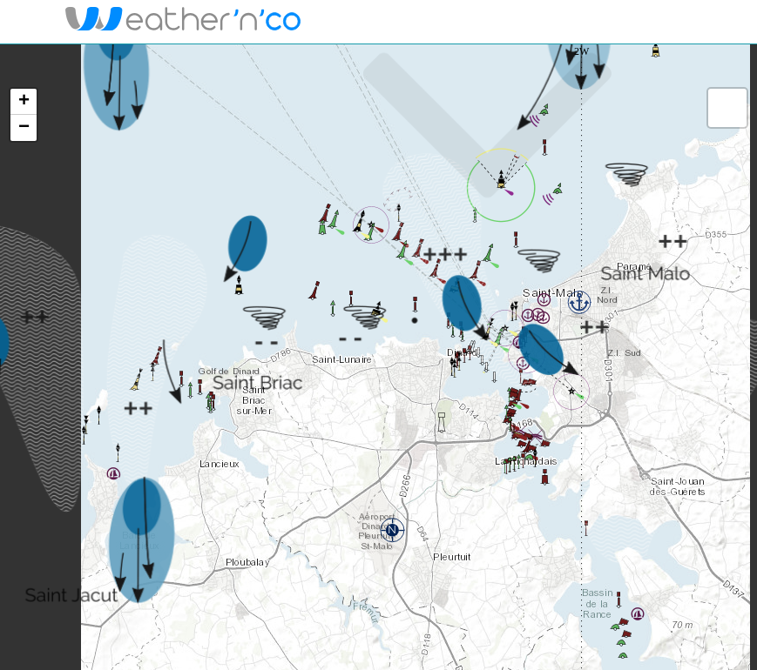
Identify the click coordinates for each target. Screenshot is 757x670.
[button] (579, 302)
